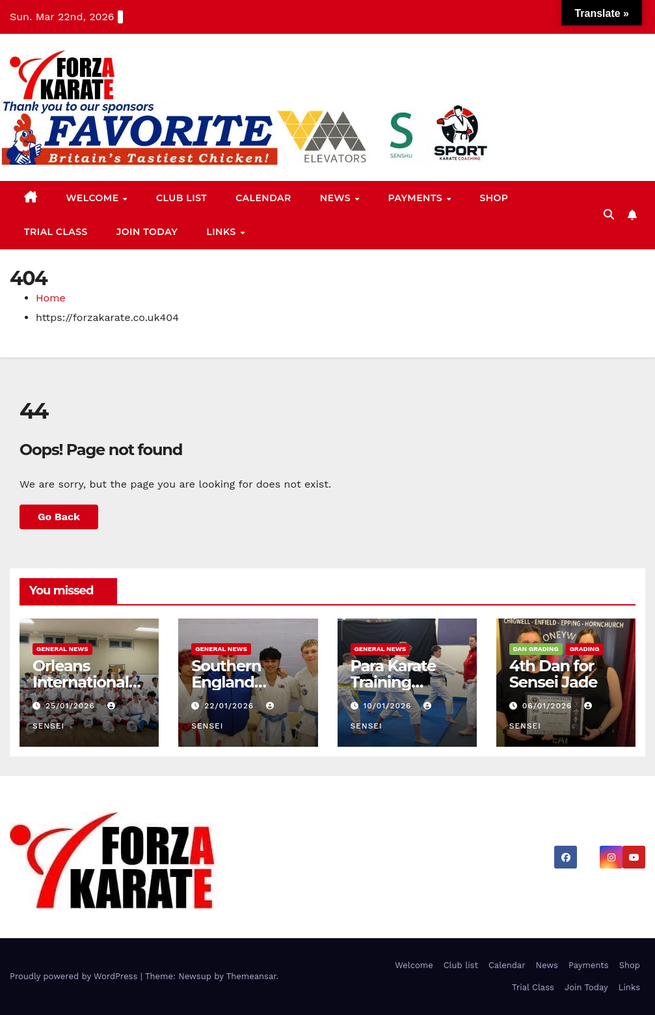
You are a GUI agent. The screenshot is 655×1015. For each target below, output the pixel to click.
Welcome (94, 198)
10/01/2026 (388, 705)
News (337, 198)
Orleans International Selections (81, 682)
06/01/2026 (549, 705)
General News (62, 648)
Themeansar (251, 976)
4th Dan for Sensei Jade (553, 673)
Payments (416, 198)
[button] (609, 214)
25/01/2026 (72, 705)
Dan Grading (536, 648)
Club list (181, 198)
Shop (493, 198)
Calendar (263, 198)
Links (222, 232)
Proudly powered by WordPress (75, 976)
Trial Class (56, 232)
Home (51, 298)
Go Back (59, 516)
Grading (585, 648)
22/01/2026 (230, 705)
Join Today (147, 232)
